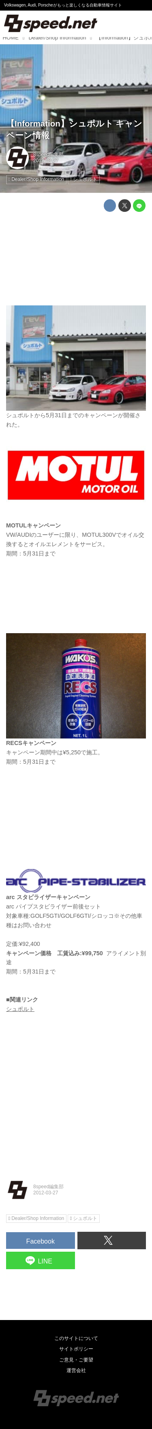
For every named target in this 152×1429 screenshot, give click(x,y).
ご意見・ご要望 (76, 1360)
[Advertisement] (76, 258)
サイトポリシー (76, 1349)
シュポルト (20, 1009)
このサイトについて (76, 1338)
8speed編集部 (48, 154)
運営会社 (76, 1370)
